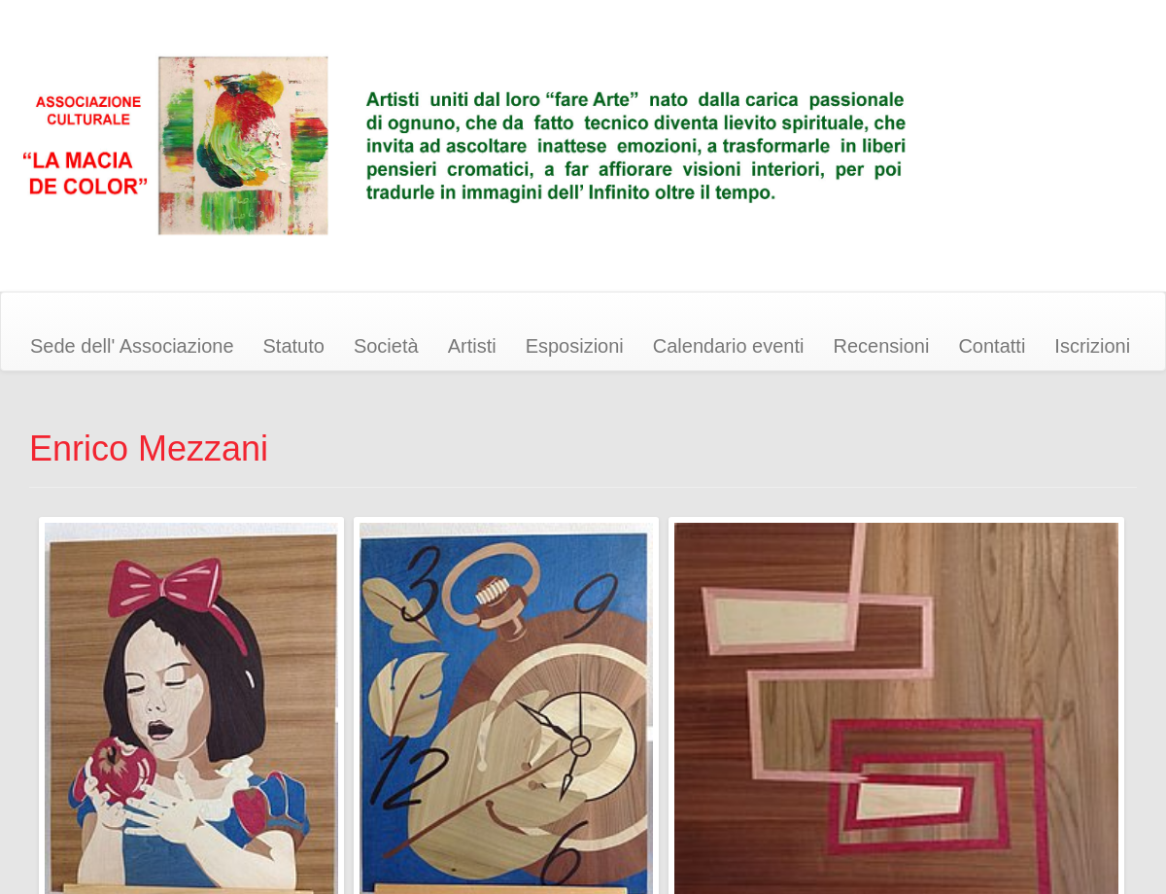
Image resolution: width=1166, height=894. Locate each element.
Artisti (472, 346)
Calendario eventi (729, 346)
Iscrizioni (1092, 346)
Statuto (294, 346)
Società (386, 346)
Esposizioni (575, 346)
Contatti (991, 346)
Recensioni (881, 346)
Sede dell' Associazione (132, 346)
